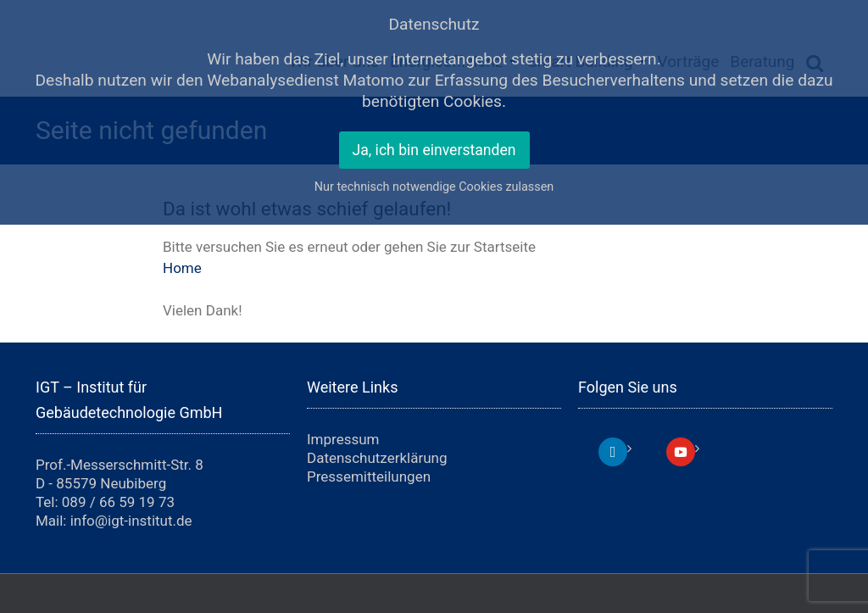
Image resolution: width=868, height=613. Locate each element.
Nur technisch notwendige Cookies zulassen (434, 187)
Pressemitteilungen (369, 476)
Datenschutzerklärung (377, 457)
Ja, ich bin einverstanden (434, 150)
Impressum (343, 439)
